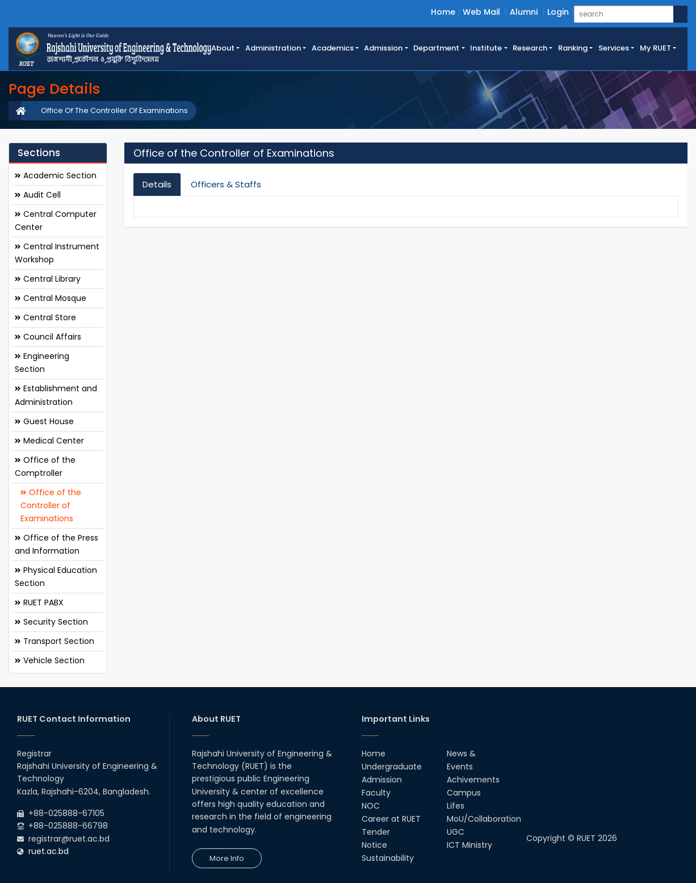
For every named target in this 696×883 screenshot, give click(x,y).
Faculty (376, 792)
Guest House (44, 421)
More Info (226, 858)
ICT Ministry (469, 845)
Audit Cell (38, 194)
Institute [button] (486, 48)
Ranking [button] (573, 48)
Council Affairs (48, 336)
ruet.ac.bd (48, 851)
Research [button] (530, 48)
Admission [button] (383, 48)
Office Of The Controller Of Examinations (114, 110)
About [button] (222, 48)
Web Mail (481, 12)
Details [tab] (156, 184)
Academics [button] (333, 48)
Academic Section (56, 175)
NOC (371, 805)
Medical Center (49, 440)
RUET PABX (39, 602)
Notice (374, 845)
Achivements (473, 779)
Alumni (524, 12)
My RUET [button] (655, 48)
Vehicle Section (50, 660)
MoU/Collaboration (484, 819)
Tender (376, 832)
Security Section (51, 621)
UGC (455, 832)
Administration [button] (273, 48)
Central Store (45, 317)
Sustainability (388, 858)
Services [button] (613, 48)
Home (443, 12)
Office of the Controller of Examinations (50, 505)
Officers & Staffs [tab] (226, 184)
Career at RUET (391, 819)
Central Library (48, 278)
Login (558, 12)
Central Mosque (50, 298)
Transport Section (54, 641)
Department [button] (436, 48)
